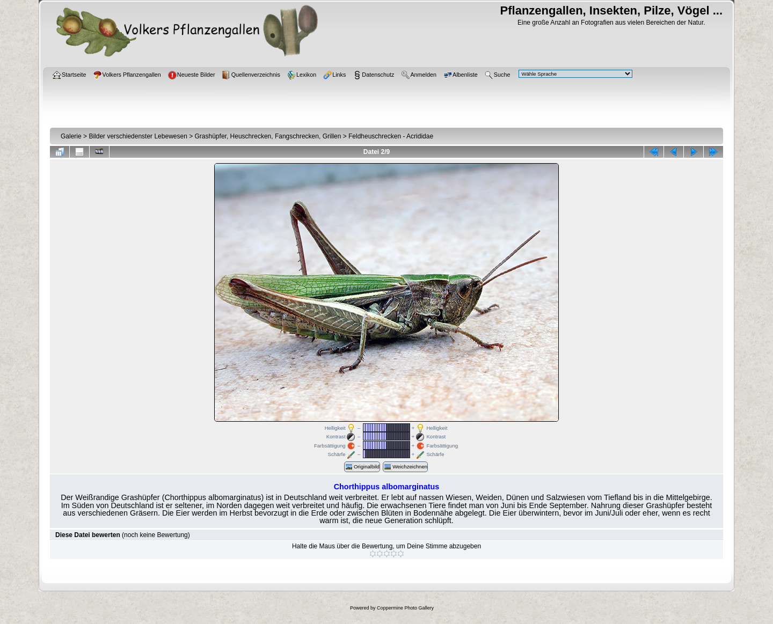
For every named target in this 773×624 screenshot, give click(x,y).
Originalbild (362, 467)
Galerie (71, 136)
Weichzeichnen (405, 467)
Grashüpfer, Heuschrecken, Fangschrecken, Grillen (268, 136)
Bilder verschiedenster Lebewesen (138, 136)
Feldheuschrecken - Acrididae (390, 136)
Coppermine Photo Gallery (405, 608)
